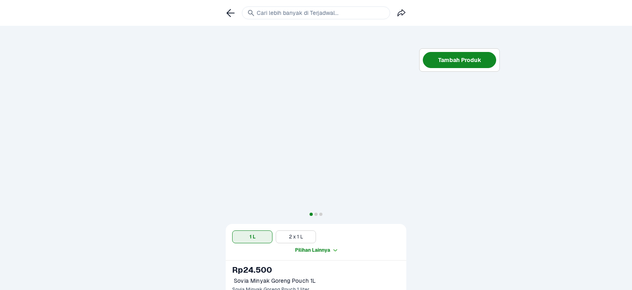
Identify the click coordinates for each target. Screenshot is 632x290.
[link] (230, 13)
